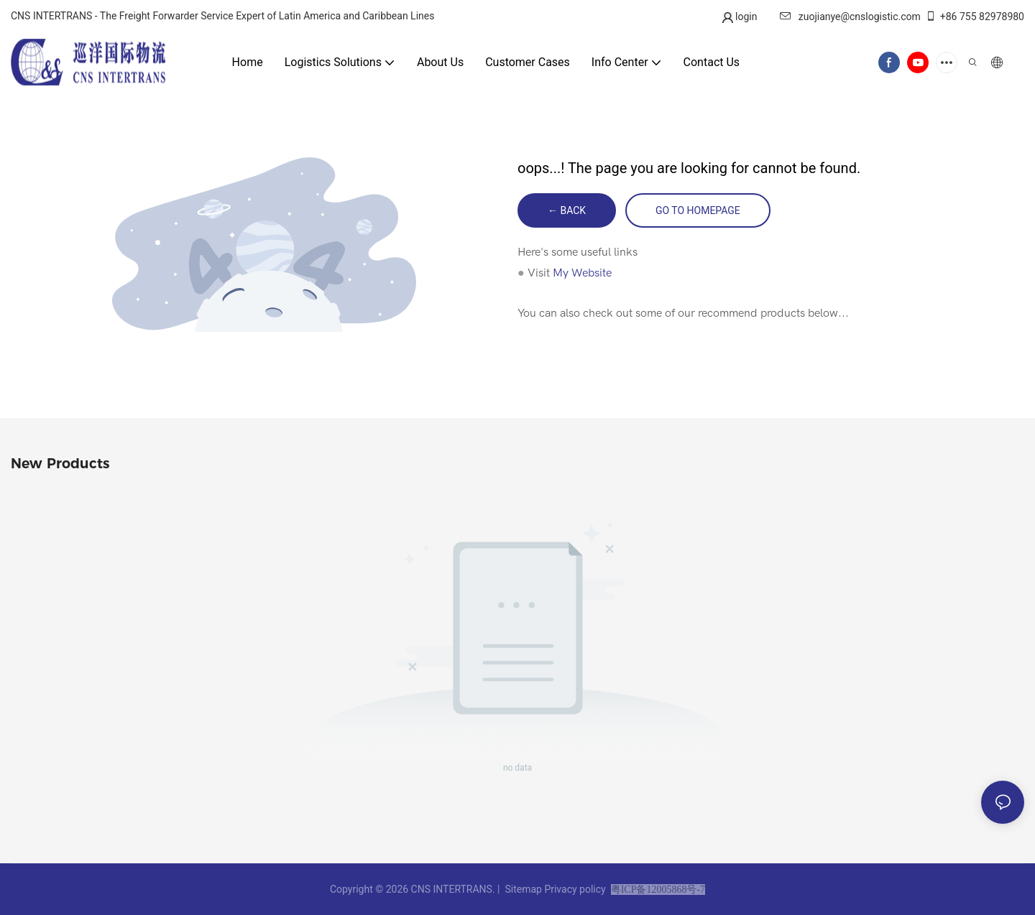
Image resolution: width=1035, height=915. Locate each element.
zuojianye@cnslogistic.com (850, 16)
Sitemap (523, 889)
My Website (582, 272)
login (745, 16)
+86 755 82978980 (974, 16)
